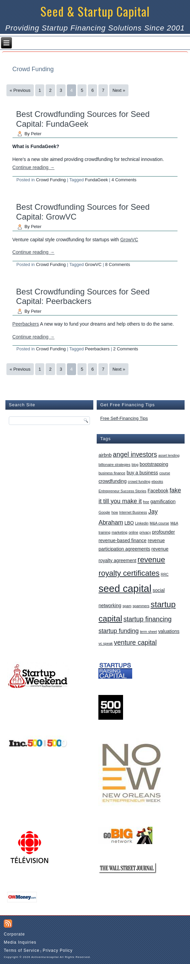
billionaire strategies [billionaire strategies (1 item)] (114, 465)
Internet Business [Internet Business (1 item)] (133, 512)
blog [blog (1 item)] (135, 465)
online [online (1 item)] (133, 532)
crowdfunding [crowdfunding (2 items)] (112, 481)
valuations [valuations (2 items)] (169, 631)
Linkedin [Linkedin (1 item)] (141, 523)
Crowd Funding (51, 179)
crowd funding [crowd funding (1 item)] (139, 481)
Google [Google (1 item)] (104, 512)
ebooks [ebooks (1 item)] (157, 481)
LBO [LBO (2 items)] (129, 523)
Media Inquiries (20, 942)
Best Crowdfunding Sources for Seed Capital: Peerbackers (83, 296)
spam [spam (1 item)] (127, 606)
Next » (119, 90)
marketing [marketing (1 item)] (119, 532)
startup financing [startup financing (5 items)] (147, 619)
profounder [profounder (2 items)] (163, 532)
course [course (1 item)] (164, 473)
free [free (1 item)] (146, 502)
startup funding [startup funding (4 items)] (118, 631)
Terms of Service (21, 950)
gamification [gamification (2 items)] (162, 501)
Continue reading (34, 167)
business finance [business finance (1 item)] (111, 473)
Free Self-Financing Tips (124, 418)
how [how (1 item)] (114, 512)
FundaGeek (96, 179)
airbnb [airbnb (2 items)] (105, 455)
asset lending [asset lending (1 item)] (169, 455)
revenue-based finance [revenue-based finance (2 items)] (122, 540)
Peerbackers (26, 324)
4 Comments (124, 179)
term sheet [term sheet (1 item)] (148, 632)
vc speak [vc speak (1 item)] (105, 643)
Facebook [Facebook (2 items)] (158, 490)
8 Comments (117, 264)
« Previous (20, 90)
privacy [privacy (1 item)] (145, 532)
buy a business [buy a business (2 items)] (142, 472)
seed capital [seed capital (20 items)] (124, 588)
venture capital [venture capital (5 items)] (135, 642)
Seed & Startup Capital (95, 11)
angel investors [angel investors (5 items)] (135, 454)
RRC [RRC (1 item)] (164, 574)
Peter (36, 133)
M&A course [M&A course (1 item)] (159, 523)
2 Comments (125, 348)
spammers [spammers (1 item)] (141, 606)
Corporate (14, 934)
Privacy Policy (58, 950)
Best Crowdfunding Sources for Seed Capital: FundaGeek (83, 118)
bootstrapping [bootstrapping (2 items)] (154, 464)
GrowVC (129, 239)
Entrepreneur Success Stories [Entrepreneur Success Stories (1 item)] (122, 491)
